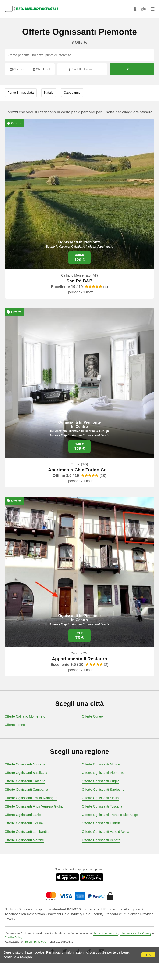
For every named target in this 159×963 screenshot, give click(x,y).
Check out (41, 69)
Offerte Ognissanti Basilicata (26, 773)
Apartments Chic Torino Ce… (79, 469)
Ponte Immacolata (20, 92)
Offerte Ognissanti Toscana (102, 806)
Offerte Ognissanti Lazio (23, 815)
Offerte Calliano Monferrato (25, 716)
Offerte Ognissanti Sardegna (103, 789)
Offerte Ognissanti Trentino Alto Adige (110, 815)
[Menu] (152, 9)
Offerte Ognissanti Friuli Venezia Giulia (34, 806)
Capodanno (72, 92)
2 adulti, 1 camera (82, 69)
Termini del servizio (105, 933)
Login (140, 9)
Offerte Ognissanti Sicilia (100, 798)
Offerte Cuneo (92, 716)
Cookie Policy (13, 937)
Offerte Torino (15, 725)
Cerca (132, 69)
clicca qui (93, 952)
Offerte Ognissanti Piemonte (103, 773)
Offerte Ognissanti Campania (26, 789)
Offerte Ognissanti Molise (101, 764)
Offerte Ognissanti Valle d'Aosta (105, 831)
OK (148, 955)
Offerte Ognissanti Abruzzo (25, 764)
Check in (17, 69)
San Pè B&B (80, 280)
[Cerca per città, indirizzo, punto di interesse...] (79, 55)
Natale (49, 92)
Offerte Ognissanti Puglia (100, 781)
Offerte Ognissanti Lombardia (27, 831)
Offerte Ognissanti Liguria (24, 823)
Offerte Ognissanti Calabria (25, 781)
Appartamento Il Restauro (79, 658)
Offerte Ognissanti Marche (24, 840)
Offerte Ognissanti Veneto (101, 840)
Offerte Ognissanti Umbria (101, 823)
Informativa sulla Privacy (135, 933)
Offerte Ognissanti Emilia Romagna (31, 798)
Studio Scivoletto (35, 941)
